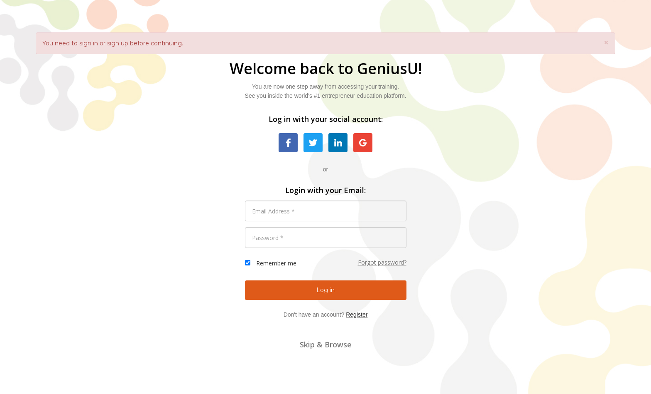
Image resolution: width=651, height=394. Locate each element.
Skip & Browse (326, 344)
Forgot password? (382, 262)
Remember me (276, 263)
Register (356, 314)
